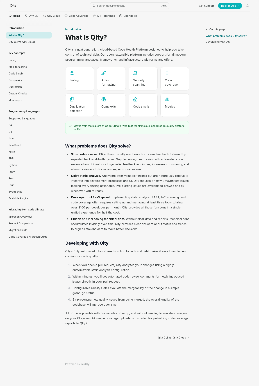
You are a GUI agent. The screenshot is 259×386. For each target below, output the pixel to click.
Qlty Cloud (51, 17)
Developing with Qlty (218, 41)
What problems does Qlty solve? (226, 35)
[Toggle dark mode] (247, 6)
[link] (79, 78)
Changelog (128, 17)
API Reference (104, 17)
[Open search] (129, 6)
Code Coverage (76, 17)
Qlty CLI (31, 17)
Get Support (206, 5)
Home (14, 17)
